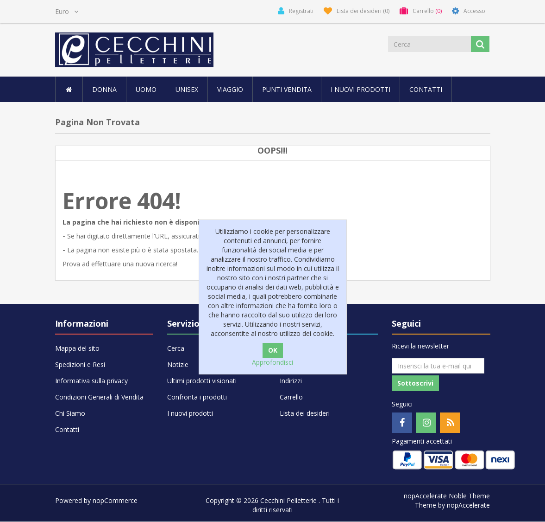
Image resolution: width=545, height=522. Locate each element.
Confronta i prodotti (197, 397)
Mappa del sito (77, 348)
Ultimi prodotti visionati (202, 380)
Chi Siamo (70, 413)
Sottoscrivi (415, 383)
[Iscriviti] (438, 366)
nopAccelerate (468, 505)
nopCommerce (115, 500)
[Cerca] (429, 44)
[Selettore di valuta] (66, 11)
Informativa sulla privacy (91, 380)
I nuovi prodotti (360, 89)
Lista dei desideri (305, 413)
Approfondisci (272, 362)
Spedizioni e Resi (80, 364)
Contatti (425, 89)
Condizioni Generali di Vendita (99, 397)
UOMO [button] (146, 89)
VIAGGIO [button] (230, 89)
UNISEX (186, 89)
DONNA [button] (104, 89)
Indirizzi (291, 380)
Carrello (291, 397)
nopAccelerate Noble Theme (447, 496)
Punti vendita (287, 89)
